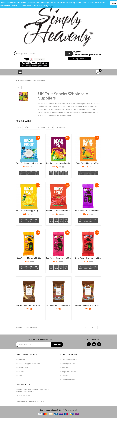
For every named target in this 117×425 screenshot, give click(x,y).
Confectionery (26, 81)
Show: (43, 127)
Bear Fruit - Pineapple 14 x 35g (29, 211)
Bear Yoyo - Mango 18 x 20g (29, 258)
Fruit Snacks (39, 81)
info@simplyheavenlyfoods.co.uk (85, 54)
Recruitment (66, 367)
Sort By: (19, 127)
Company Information (69, 359)
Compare (61, 127)
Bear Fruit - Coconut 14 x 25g (29, 163)
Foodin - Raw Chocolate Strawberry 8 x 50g (94, 305)
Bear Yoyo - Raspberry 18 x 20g (59, 258)
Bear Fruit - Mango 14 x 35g (88, 163)
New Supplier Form (68, 363)
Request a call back (69, 372)
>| (99, 327)
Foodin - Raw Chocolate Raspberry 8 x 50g (64, 305)
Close (113, 3)
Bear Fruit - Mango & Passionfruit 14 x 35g (64, 163)
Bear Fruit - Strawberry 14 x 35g (59, 211)
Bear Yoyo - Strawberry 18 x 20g (89, 258)
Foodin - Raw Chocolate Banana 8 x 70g (33, 305)
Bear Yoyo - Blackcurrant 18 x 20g (90, 211)
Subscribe (57, 344)
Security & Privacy (68, 380)
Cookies (65, 376)
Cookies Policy (41, 5)
